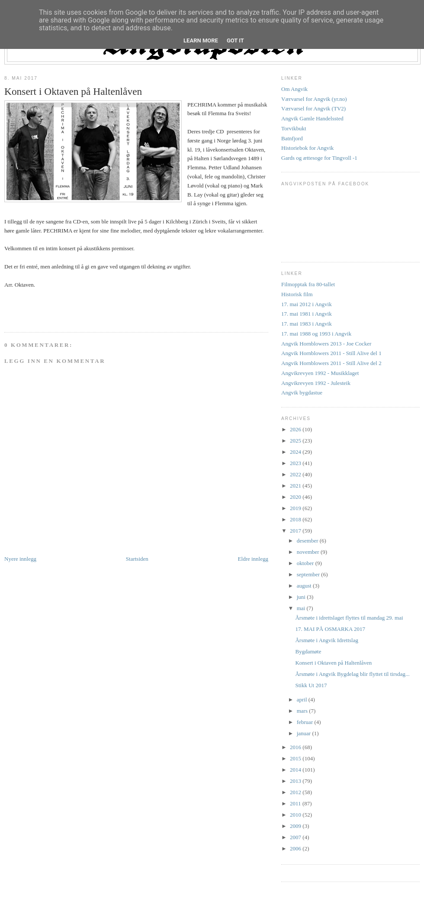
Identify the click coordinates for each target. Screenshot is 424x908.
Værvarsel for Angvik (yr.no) (314, 99)
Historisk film (297, 294)
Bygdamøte (308, 651)
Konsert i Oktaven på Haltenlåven (73, 91)
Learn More (200, 40)
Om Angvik (294, 89)
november (309, 552)
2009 (296, 826)
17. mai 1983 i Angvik (306, 323)
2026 (296, 429)
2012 (296, 792)
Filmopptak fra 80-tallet (308, 284)
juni (302, 597)
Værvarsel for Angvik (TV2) (313, 108)
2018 (296, 519)
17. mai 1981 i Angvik (306, 313)
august (305, 585)
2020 (296, 497)
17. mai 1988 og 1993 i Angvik (316, 333)
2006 (296, 848)
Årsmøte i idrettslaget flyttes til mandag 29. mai (349, 617)
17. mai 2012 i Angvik (306, 304)
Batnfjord (292, 138)
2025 (296, 440)
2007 (296, 837)
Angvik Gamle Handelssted (312, 118)
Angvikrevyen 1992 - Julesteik (315, 383)
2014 (296, 769)
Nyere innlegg (20, 559)
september (309, 574)
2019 (296, 508)
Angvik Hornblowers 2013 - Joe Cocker (326, 343)
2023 (296, 463)
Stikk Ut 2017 (311, 685)
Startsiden (137, 559)
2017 (296, 530)
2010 (296, 814)
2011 (296, 803)
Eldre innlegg (253, 559)
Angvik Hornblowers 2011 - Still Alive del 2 (331, 363)
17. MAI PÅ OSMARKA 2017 (330, 629)
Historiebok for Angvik (307, 148)
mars (303, 711)
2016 (296, 747)
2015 (296, 758)
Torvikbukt (293, 128)
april (302, 699)
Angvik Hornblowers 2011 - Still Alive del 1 (331, 353)
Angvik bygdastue (301, 392)
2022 (296, 474)
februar (306, 722)
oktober (306, 563)
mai (302, 608)
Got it (235, 40)
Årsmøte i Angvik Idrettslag (326, 640)
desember (308, 540)
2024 (296, 452)
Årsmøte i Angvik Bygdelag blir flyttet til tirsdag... (352, 674)
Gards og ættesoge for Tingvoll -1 (319, 158)
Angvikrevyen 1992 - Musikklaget (320, 373)
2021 (296, 485)
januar (304, 733)
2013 (296, 781)
